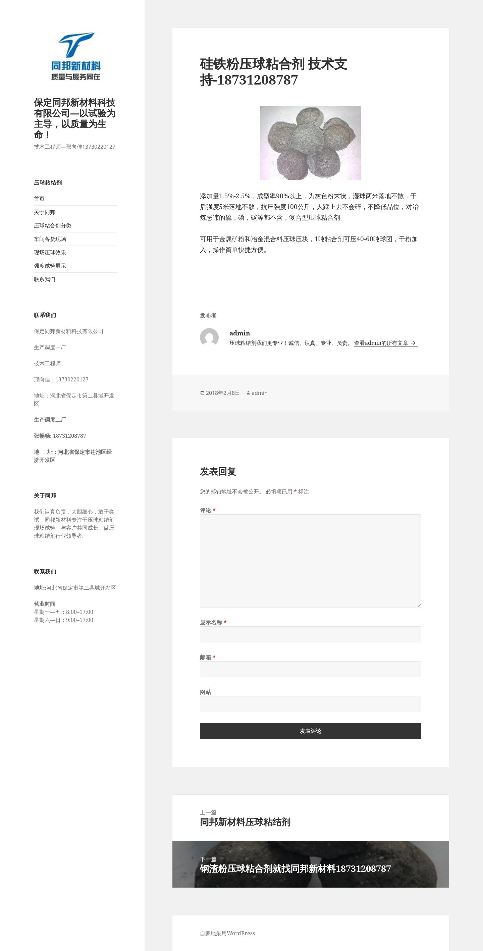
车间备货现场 (50, 239)
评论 (208, 510)
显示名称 (213, 622)
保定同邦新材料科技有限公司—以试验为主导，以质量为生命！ (74, 118)
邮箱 (208, 657)
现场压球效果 (50, 252)
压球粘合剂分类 (52, 225)
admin (260, 393)
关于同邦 (44, 212)
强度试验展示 (50, 265)
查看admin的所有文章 (382, 343)
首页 (39, 198)
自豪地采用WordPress (227, 933)
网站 (205, 692)
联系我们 (44, 279)
